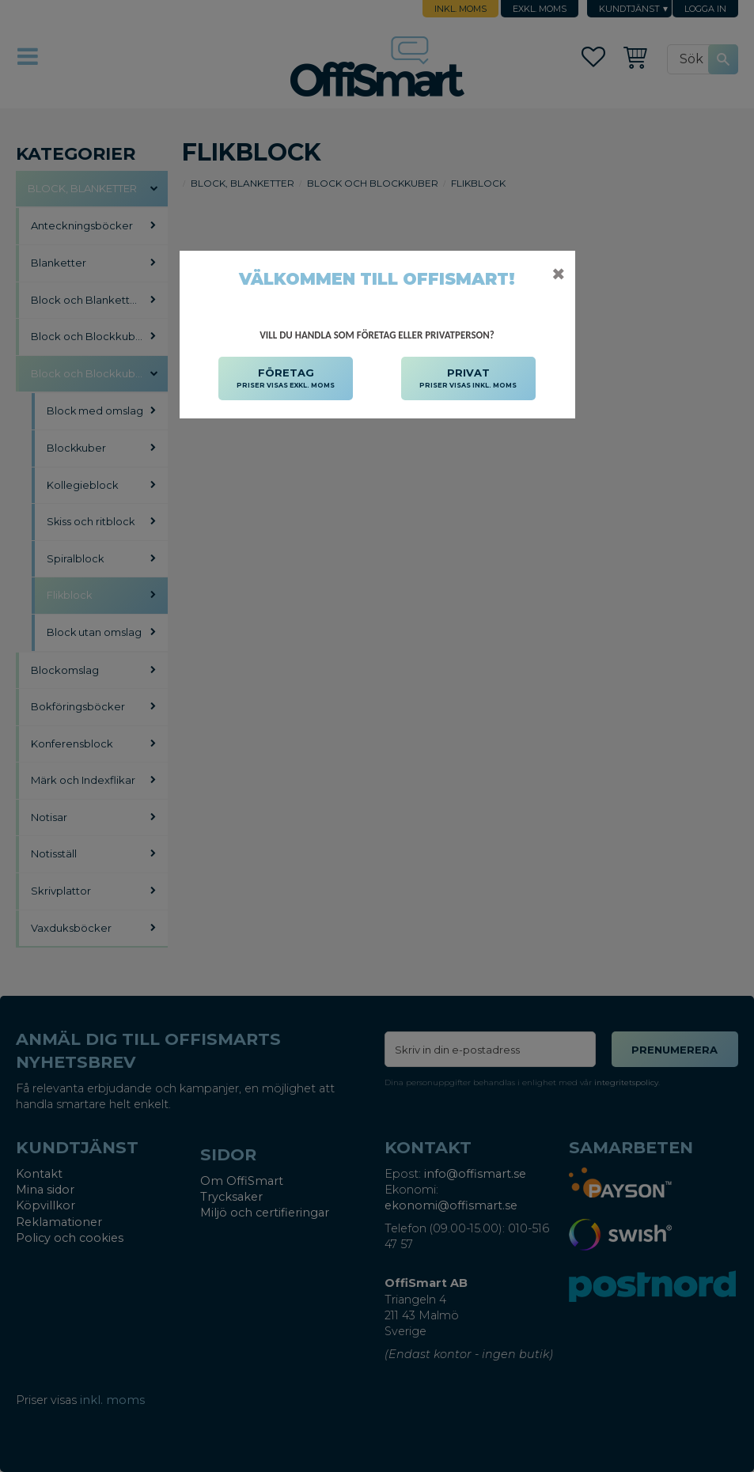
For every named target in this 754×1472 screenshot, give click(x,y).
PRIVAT (468, 379)
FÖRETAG (286, 379)
